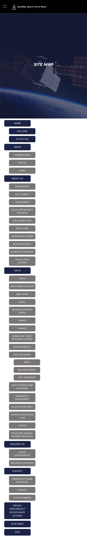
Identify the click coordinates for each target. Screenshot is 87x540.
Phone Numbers (22, 497)
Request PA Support (22, 463)
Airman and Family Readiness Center (22, 337)
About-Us (17, 178)
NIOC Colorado (22, 354)
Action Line (22, 139)
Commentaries (22, 155)
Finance (22, 328)
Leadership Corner (22, 236)
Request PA (17, 444)
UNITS (17, 270)
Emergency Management (22, 397)
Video (22, 170)
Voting (22, 425)
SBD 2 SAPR (22, 294)
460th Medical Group (22, 286)
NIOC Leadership (26, 377)
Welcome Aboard (27, 370)
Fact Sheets (22, 194)
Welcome (22, 131)
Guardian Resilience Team (22, 416)
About (27, 362)
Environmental (22, 347)
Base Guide (22, 228)
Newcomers (22, 202)
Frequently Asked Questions (22, 480)
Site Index (17, 524)
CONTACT (17, 471)
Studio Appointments (22, 453)
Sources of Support (22, 252)
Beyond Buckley (22, 244)
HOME (17, 123)
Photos (22, 163)
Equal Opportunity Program (22, 211)
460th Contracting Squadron (22, 386)
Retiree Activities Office (22, 311)
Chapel (22, 320)
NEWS (17, 147)
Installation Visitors (22, 261)
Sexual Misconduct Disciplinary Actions (17, 510)
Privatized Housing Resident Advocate (22, 434)
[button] (5, 6)
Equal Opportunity (22, 407)
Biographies (22, 186)
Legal (22, 302)
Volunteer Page (22, 220)
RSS (17, 532)
